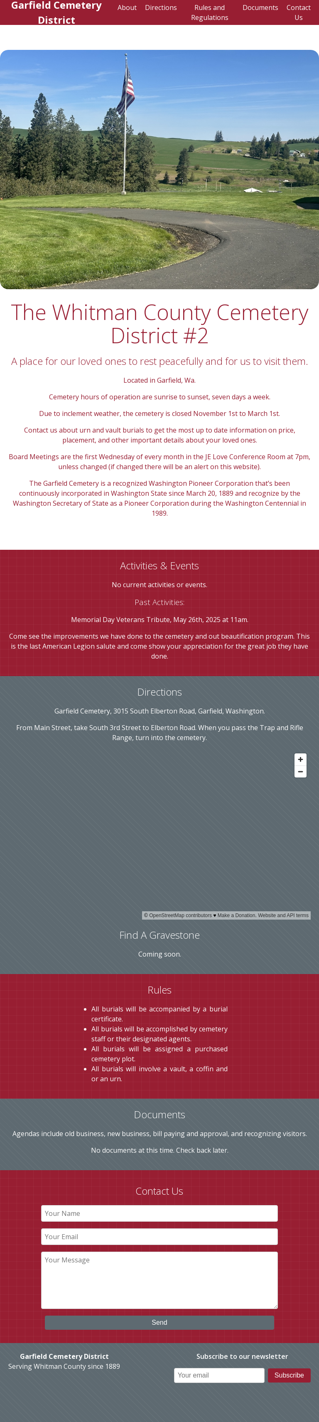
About (127, 7)
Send (159, 1322)
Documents (260, 7)
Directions (161, 7)
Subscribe (289, 1375)
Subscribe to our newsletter (242, 1356)
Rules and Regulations (209, 12)
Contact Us (299, 12)
